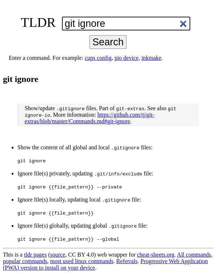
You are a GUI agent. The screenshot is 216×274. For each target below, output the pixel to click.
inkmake (151, 58)
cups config (98, 58)
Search (108, 41)
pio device (126, 58)
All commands (194, 255)
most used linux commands (81, 261)
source (57, 255)
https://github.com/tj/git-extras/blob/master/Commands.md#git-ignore (89, 118)
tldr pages (35, 255)
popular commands (25, 261)
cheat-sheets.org (155, 255)
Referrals (127, 261)
